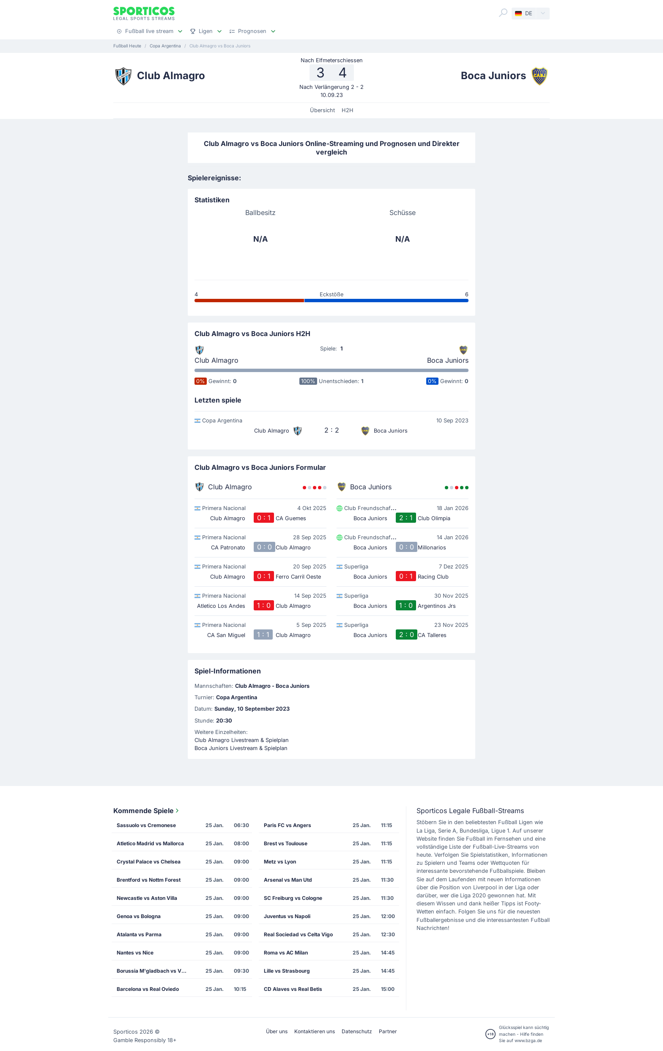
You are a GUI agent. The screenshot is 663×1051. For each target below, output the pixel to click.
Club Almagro (216, 360)
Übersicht (322, 110)
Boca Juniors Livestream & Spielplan (241, 748)
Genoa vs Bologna (139, 916)
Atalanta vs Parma (139, 934)
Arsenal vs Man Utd (288, 880)
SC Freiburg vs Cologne (293, 898)
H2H (347, 110)
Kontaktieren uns (314, 1031)
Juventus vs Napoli (287, 916)
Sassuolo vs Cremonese (146, 825)
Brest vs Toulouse (285, 843)
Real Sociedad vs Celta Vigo (298, 934)
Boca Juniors (447, 360)
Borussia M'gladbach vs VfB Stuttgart (155, 971)
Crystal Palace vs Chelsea (149, 861)
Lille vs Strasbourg (287, 971)
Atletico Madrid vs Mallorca (150, 843)
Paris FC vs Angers (287, 825)
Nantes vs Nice (135, 952)
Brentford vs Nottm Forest (149, 880)
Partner (388, 1031)
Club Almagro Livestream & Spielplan (242, 740)
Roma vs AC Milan (286, 952)
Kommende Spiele (147, 810)
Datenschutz (357, 1031)
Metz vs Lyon (280, 861)
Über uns (277, 1031)
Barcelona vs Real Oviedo (148, 989)
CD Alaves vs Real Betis (293, 989)
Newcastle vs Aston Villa (147, 898)
